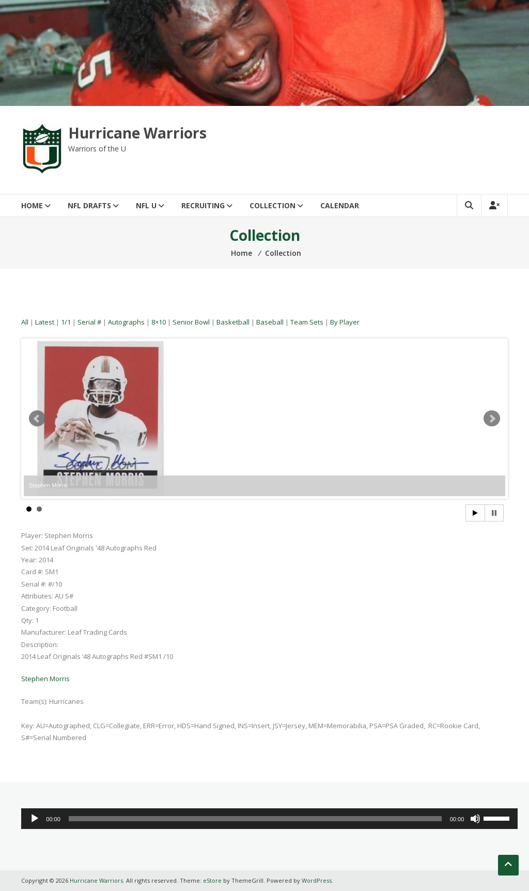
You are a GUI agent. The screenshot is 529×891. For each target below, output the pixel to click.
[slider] (255, 818)
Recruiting (203, 205)
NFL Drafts (89, 205)
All (24, 322)
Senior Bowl (191, 322)
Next (492, 418)
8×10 (158, 322)
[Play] (34, 818)
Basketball (233, 322)
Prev (37, 418)
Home (32, 205)
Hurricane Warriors (137, 133)
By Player (345, 322)
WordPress (317, 880)
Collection (272, 205)
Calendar (339, 205)
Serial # (89, 322)
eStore (212, 880)
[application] (269, 818)
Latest (44, 322)
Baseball (270, 322)
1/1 (66, 322)
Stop (494, 513)
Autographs (126, 322)
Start (475, 513)
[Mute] (475, 818)
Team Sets (306, 322)
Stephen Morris (45, 678)
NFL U (146, 205)
